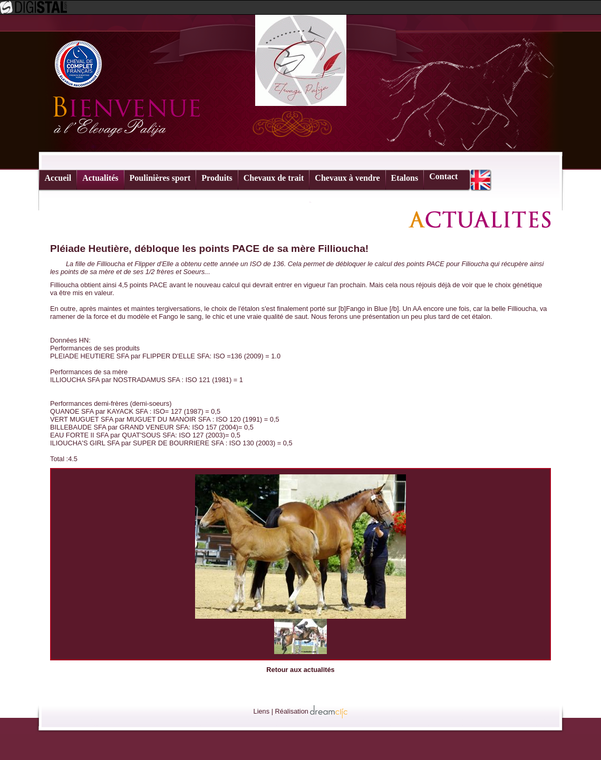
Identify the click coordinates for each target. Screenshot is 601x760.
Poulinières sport (160, 177)
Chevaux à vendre (347, 177)
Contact (443, 176)
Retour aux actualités (300, 670)
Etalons (405, 177)
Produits (216, 177)
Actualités (100, 177)
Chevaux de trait (274, 177)
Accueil (58, 177)
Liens (262, 711)
